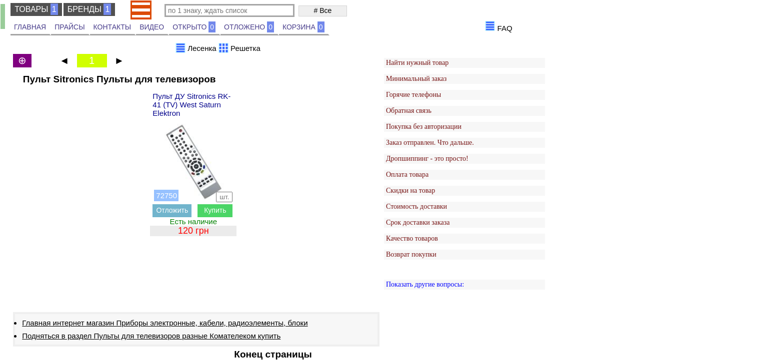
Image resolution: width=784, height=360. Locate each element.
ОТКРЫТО (194, 26)
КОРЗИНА (303, 26)
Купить (215, 210)
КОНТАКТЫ (113, 27)
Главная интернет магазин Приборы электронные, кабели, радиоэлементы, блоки (165, 323)
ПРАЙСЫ (69, 27)
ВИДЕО (152, 27)
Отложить (172, 210)
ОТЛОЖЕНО (249, 26)
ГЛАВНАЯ (30, 27)
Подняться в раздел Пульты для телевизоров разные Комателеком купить (151, 336)
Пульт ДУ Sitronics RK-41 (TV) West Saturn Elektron (191, 104)
